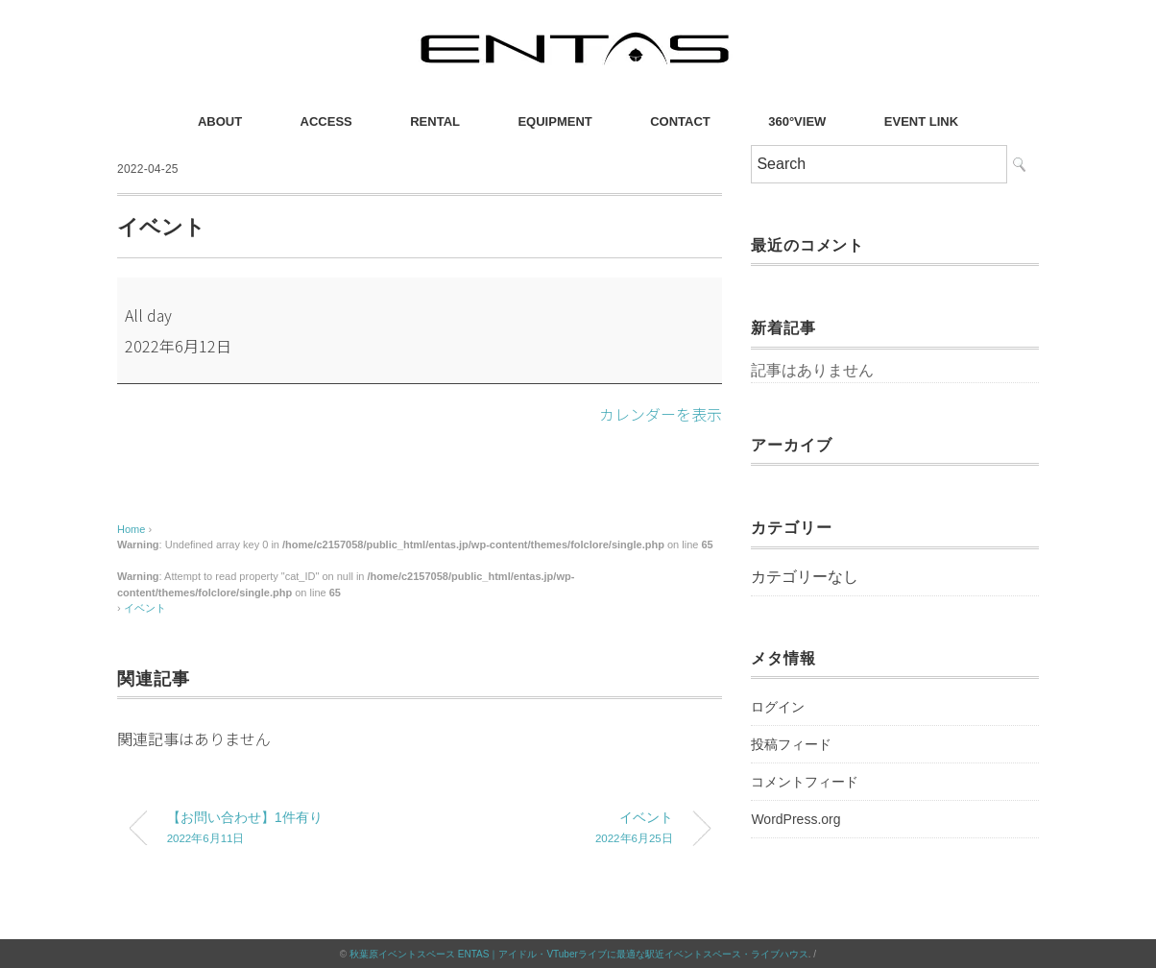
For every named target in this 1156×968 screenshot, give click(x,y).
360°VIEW (797, 121)
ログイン (778, 706)
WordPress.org (795, 819)
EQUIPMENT (554, 121)
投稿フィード (791, 744)
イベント (145, 608)
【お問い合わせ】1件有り (278, 829)
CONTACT (680, 121)
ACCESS (326, 121)
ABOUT (220, 121)
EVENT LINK (921, 121)
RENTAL (435, 121)
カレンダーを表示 (660, 413)
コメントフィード (804, 781)
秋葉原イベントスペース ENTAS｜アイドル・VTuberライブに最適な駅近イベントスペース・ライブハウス (578, 953)
